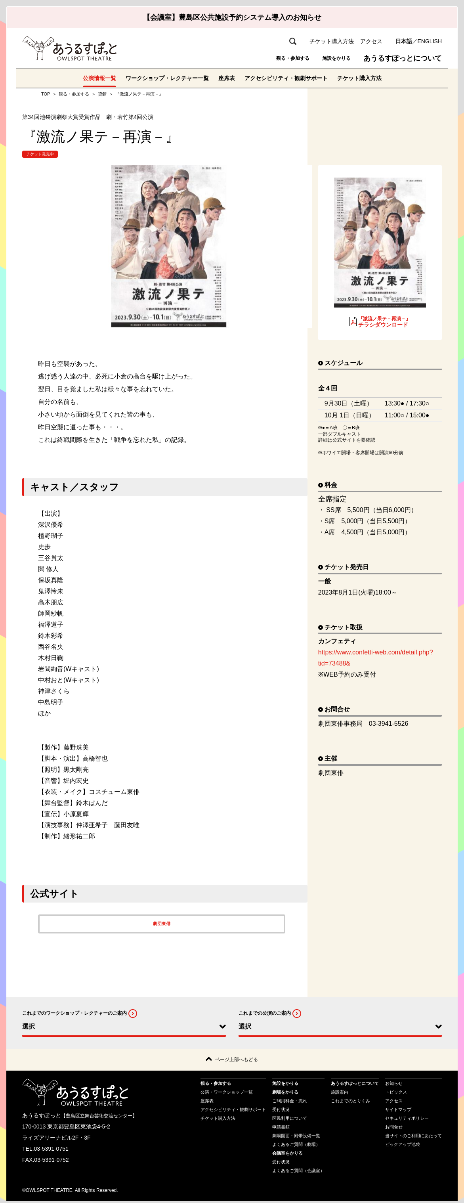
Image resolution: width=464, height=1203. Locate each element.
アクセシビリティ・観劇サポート (292, 78)
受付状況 (281, 1111)
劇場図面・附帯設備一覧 (296, 1137)
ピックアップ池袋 (402, 1146)
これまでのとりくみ (350, 1102)
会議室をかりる (287, 1154)
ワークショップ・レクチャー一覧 (159, 78)
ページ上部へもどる (236, 1060)
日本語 (403, 41)
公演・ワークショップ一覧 (226, 1093)
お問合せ (394, 1128)
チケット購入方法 (331, 41)
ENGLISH (430, 41)
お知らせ (394, 1085)
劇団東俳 (161, 923)
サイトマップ (398, 1111)
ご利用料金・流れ (289, 1102)
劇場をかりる (285, 1093)
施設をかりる (329, 58)
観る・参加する (270, 58)
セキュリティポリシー (407, 1119)
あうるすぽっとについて (402, 58)
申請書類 (281, 1128)
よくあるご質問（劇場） (296, 1146)
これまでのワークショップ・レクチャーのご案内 (74, 1013)
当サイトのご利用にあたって (413, 1137)
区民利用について (289, 1119)
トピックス (396, 1093)
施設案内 (339, 1093)
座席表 (225, 78)
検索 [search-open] (292, 41)
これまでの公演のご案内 (265, 1013)
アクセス (371, 41)
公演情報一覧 (83, 78)
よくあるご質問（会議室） (298, 1172)
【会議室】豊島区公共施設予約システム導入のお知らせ (232, 17)
